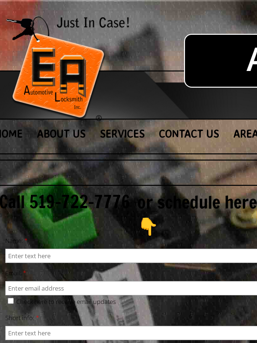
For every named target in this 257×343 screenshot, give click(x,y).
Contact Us (189, 133)
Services (122, 133)
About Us (61, 133)
